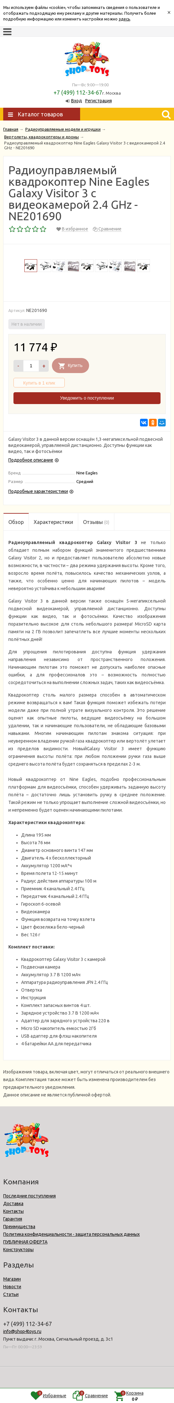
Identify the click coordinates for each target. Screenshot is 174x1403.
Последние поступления (29, 1195)
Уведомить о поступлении (87, 398)
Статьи (11, 1294)
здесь (124, 19)
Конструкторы (18, 1249)
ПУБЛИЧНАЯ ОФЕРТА (25, 1241)
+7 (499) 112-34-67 (78, 92)
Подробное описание (30, 460)
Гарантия (12, 1218)
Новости (12, 1286)
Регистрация (98, 100)
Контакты (13, 1211)
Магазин (12, 1279)
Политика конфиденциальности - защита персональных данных (71, 1234)
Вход (76, 100)
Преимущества (19, 1226)
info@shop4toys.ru (22, 1331)
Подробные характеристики (38, 491)
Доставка (13, 1203)
